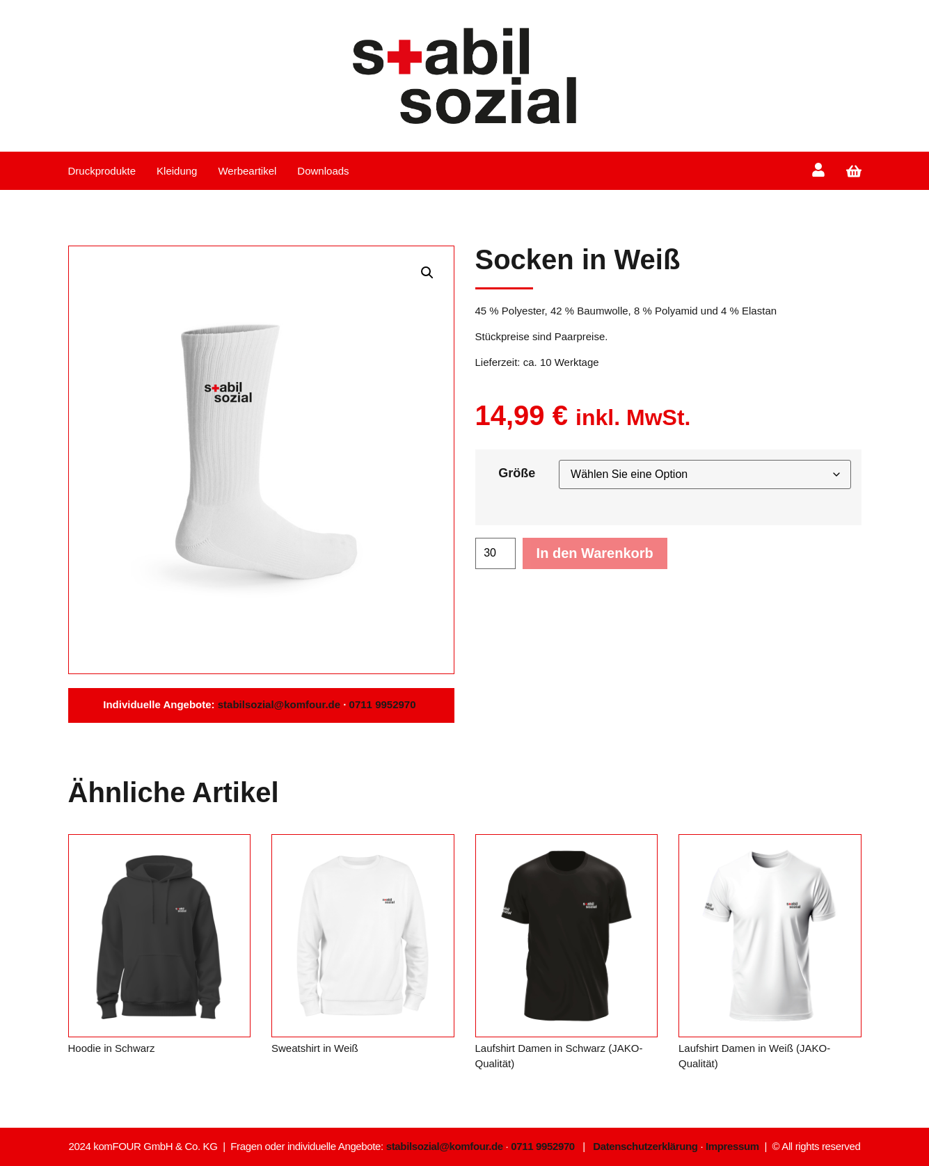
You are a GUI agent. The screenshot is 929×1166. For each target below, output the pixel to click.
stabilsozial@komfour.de (278, 704)
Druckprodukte (102, 171)
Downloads (323, 171)
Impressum (732, 1146)
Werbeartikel (247, 171)
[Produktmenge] (495, 553)
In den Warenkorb (595, 553)
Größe (516, 473)
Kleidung (177, 171)
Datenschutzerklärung (645, 1146)
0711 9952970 (384, 704)
